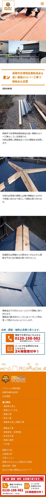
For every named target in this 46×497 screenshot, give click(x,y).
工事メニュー (8, 458)
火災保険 (6, 396)
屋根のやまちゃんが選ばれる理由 (17, 462)
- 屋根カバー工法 (9, 410)
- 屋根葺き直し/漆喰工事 (13, 422)
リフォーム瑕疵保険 (11, 388)
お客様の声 (7, 454)
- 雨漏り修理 (7, 440)
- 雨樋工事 (7, 414)
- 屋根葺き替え (8, 406)
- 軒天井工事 (7, 436)
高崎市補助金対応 (10, 392)
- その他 (6, 444)
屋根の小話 (7, 450)
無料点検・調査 (9, 466)
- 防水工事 (7, 418)
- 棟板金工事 (7, 428)
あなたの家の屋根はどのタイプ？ (17, 470)
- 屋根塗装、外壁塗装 (11, 432)
